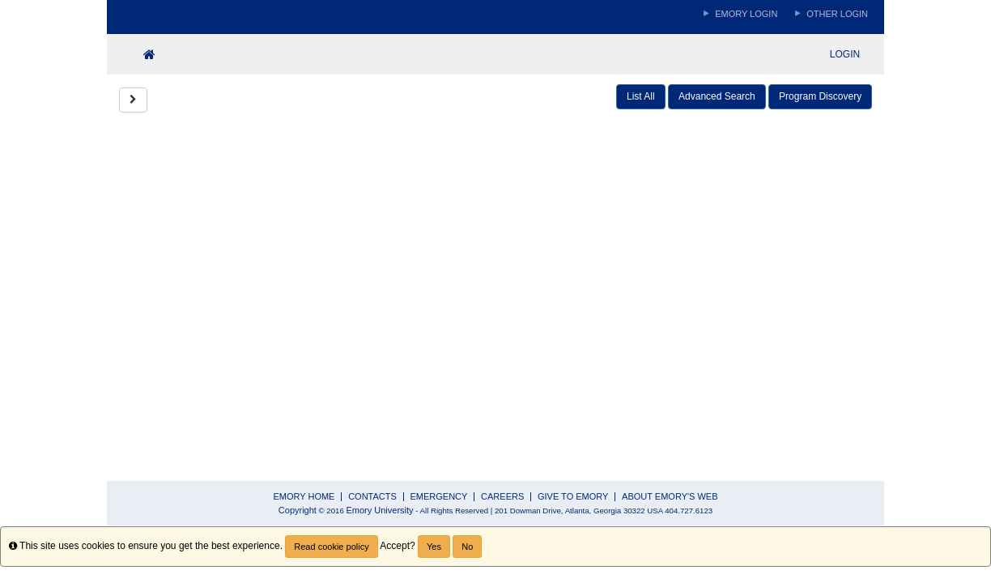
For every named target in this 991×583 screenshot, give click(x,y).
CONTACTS (372, 496)
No (467, 546)
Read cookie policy (331, 546)
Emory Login (746, 14)
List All (641, 96)
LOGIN (845, 54)
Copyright (298, 510)
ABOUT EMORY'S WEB (669, 496)
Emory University (379, 510)
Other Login (837, 14)
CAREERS (502, 496)
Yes (434, 546)
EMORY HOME (303, 496)
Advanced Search (716, 96)
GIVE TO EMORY (573, 496)
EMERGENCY (439, 496)
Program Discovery (820, 96)
